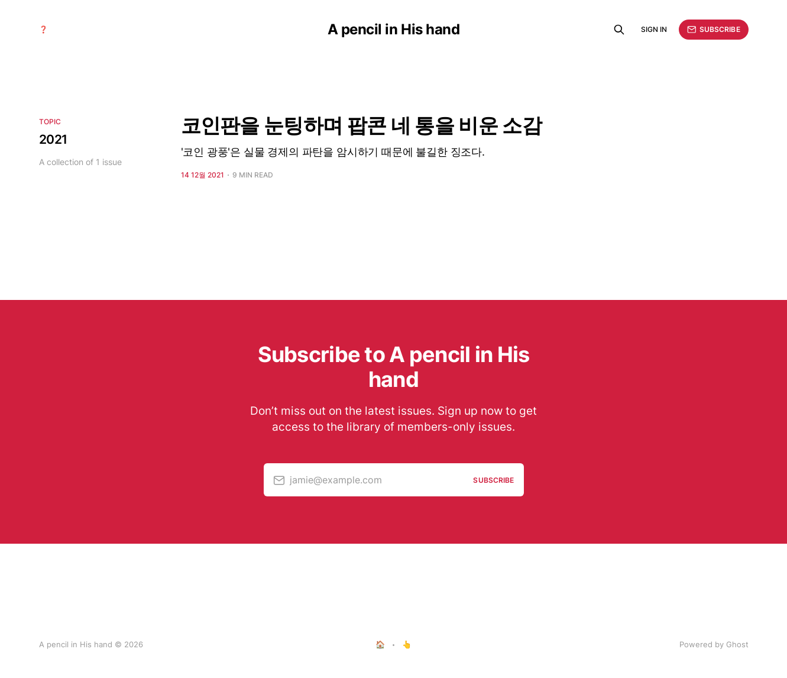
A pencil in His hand (393, 29)
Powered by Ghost (714, 644)
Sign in (654, 29)
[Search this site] (619, 29)
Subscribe (713, 29)
